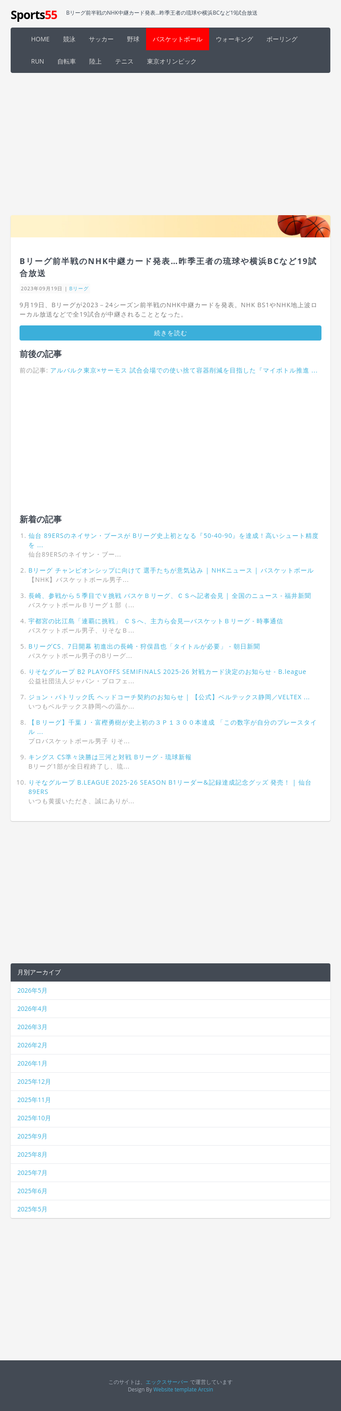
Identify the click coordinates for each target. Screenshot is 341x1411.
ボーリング (281, 39)
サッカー (101, 39)
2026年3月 (32, 1026)
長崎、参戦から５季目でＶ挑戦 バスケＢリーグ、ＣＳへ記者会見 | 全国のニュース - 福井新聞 (169, 595)
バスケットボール (177, 39)
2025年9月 (32, 1136)
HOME (40, 39)
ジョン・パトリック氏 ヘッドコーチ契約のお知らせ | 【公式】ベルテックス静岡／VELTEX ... (169, 697)
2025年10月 (34, 1118)
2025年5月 (32, 1209)
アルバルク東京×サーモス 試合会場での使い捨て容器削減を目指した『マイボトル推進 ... (183, 370)
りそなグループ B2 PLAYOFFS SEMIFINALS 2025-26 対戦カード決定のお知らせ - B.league (167, 671)
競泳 (69, 39)
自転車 (66, 61)
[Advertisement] (170, 144)
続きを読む (170, 333)
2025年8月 (32, 1154)
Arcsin (205, 1389)
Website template (175, 1389)
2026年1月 (32, 1063)
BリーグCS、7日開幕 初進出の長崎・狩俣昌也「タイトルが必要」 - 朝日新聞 (144, 646)
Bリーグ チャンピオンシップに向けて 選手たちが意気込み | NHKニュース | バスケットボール (171, 570)
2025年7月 (32, 1172)
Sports (34, 15)
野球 (133, 39)
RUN (37, 61)
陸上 (95, 61)
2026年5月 (32, 990)
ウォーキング (234, 39)
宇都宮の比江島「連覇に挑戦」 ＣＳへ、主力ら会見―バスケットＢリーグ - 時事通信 (155, 621)
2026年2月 (32, 1045)
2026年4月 (32, 1008)
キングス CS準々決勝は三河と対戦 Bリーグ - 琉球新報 (110, 757)
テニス (124, 61)
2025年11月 (34, 1099)
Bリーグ (79, 288)
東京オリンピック (172, 61)
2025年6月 (32, 1191)
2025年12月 (34, 1081)
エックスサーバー (167, 1381)
